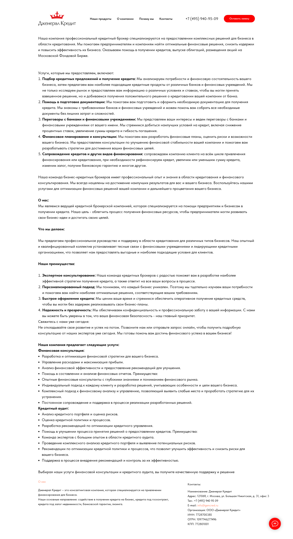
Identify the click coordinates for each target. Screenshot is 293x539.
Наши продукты (100, 19)
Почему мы (146, 19)
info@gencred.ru (207, 505)
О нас (42, 481)
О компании (125, 19)
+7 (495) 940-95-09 (201, 18)
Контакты (165, 19)
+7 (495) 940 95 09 (206, 500)
